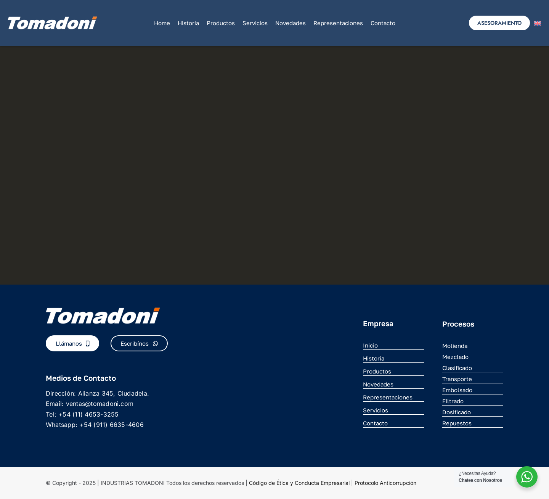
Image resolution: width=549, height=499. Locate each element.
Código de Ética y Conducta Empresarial (299, 483)
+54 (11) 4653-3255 (88, 414)
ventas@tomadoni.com (100, 403)
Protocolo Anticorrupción (385, 483)
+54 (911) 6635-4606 (111, 424)
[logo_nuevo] (52, 19)
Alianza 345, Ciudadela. (113, 393)
